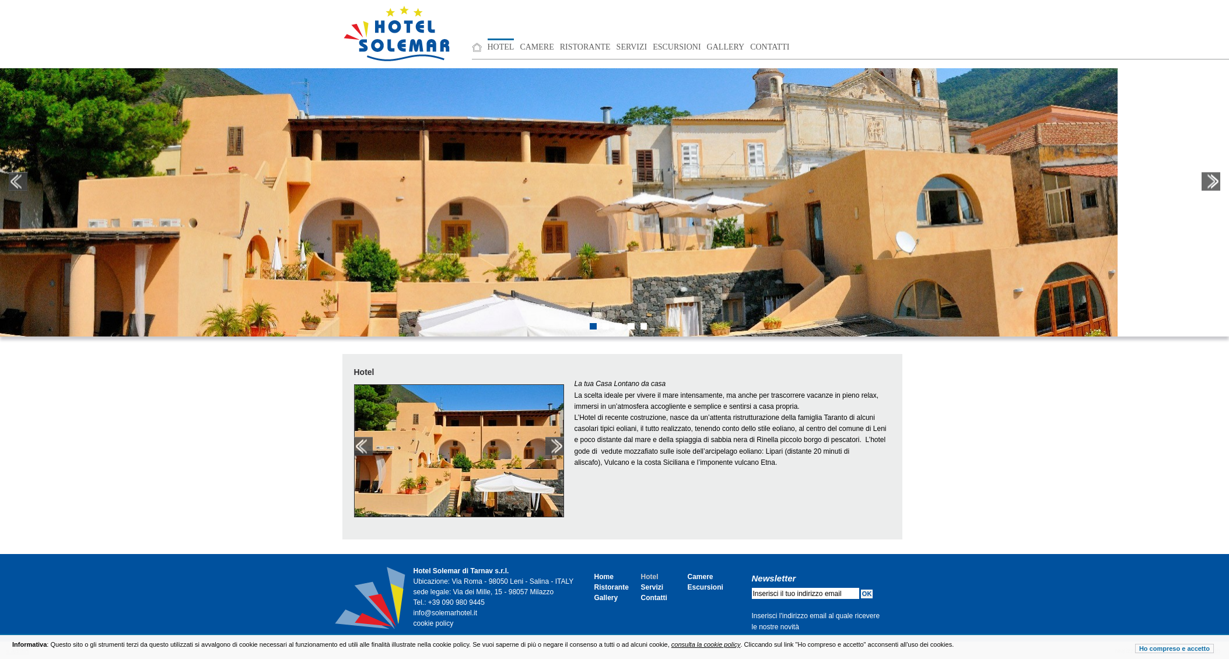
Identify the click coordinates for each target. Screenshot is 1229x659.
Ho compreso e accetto (1174, 648)
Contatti (769, 47)
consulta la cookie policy (706, 644)
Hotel (501, 47)
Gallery (726, 47)
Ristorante (585, 47)
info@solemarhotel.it (446, 613)
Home (604, 577)
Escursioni (677, 47)
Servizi (632, 47)
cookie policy (434, 623)
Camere (537, 47)
